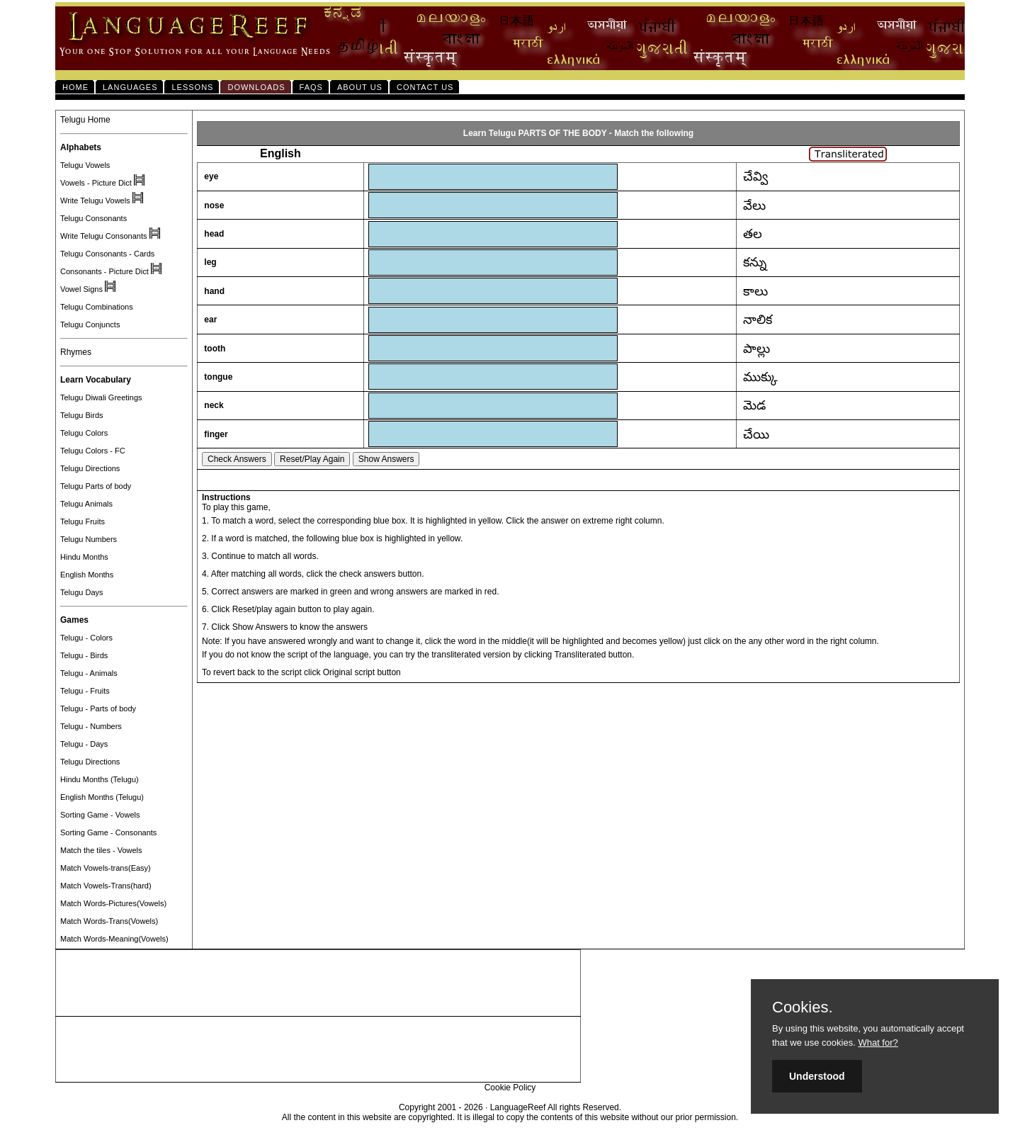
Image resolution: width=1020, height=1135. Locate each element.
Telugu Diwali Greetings (101, 397)
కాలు (755, 291)
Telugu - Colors (86, 637)
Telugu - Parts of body (98, 708)
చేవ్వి (755, 176)
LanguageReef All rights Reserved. (555, 1107)
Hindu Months (84, 557)
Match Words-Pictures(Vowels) (113, 903)
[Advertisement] (318, 983)
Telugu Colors (84, 433)
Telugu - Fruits (85, 691)
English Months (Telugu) (102, 797)
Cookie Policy (510, 1087)
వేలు (754, 205)
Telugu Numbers (88, 539)
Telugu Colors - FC (92, 450)
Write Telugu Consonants (103, 236)
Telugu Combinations (96, 307)
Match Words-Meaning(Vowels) (114, 938)
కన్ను (754, 262)
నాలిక (757, 319)
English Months (86, 574)
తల (752, 234)
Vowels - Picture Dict (96, 183)
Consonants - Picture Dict (104, 271)
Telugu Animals (86, 503)
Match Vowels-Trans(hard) (106, 885)
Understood (817, 1076)
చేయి (756, 434)
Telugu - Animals (89, 673)
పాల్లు (756, 348)
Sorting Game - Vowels (100, 815)
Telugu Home (85, 120)
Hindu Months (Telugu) (99, 779)
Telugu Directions (90, 468)
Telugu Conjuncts (90, 324)
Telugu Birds (81, 415)
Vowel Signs (81, 289)
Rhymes (75, 352)
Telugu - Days (84, 744)
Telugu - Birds (84, 655)
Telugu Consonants (93, 218)
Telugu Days (81, 592)
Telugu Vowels (85, 165)
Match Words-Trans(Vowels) (109, 921)
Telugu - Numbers (91, 726)
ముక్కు (760, 377)
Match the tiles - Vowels (101, 850)
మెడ (754, 405)
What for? (877, 1042)
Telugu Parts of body (95, 486)
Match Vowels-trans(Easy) (105, 868)
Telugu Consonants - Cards (107, 253)
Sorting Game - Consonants (108, 832)
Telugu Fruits (82, 521)
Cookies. (802, 1007)
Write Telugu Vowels (95, 200)
